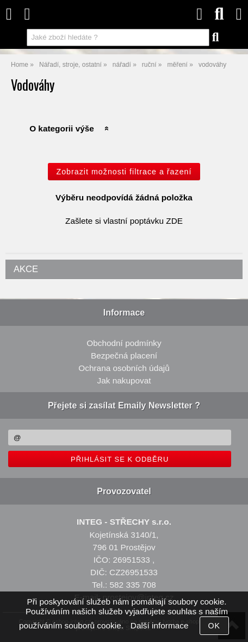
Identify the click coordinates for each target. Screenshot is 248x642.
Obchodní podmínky (123, 343)
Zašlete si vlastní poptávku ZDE (124, 220)
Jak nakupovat (124, 380)
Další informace (160, 625)
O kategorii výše (61, 128)
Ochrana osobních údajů (123, 368)
